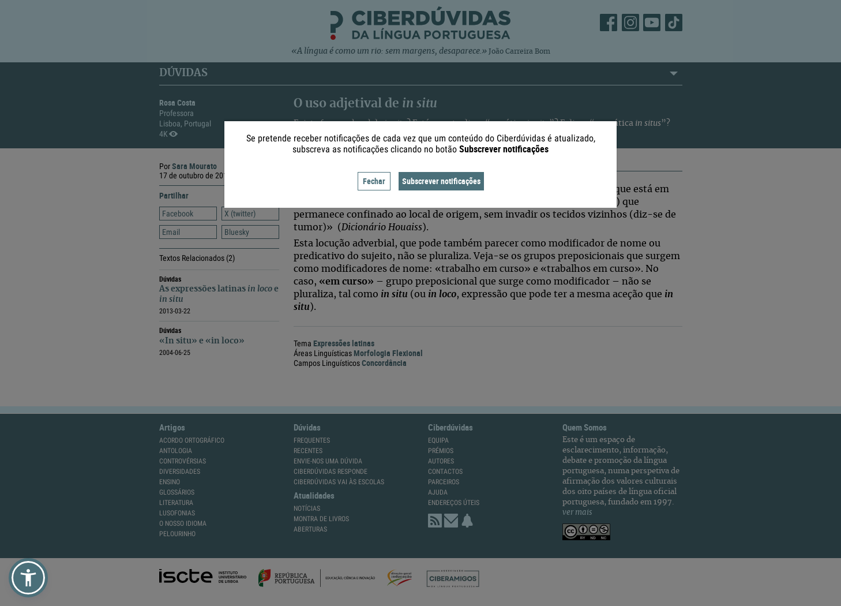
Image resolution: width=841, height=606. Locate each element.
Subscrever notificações (441, 180)
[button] (28, 577)
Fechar (374, 180)
